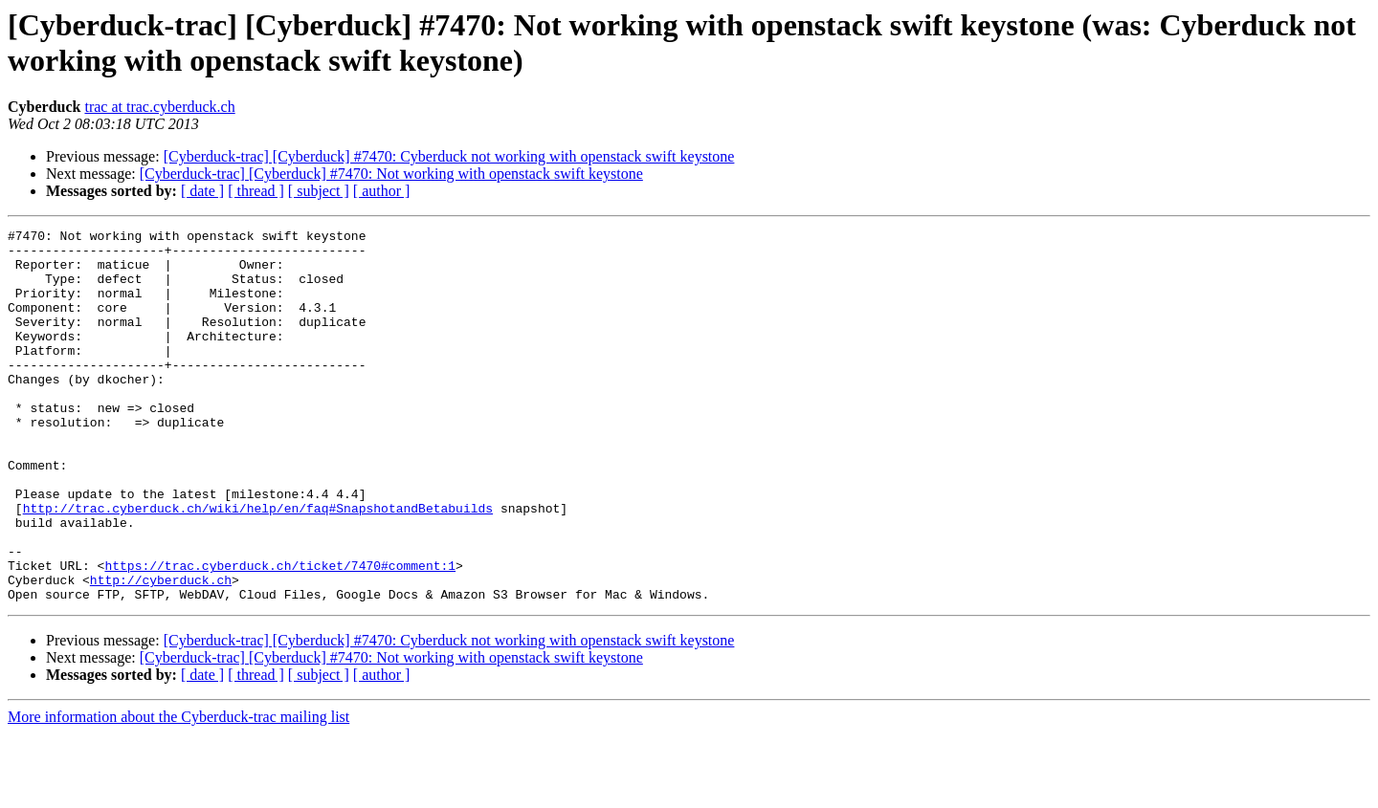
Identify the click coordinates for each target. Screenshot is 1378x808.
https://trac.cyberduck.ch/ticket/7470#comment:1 (280, 634)
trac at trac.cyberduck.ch (159, 106)
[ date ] (202, 191)
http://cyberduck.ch (161, 651)
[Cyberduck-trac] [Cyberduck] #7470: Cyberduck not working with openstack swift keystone (449, 156)
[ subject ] (318, 191)
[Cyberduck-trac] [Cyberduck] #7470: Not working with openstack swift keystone (391, 173)
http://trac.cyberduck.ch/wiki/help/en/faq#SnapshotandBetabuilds (258, 565)
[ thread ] (256, 191)
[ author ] (382, 191)
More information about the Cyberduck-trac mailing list (178, 791)
